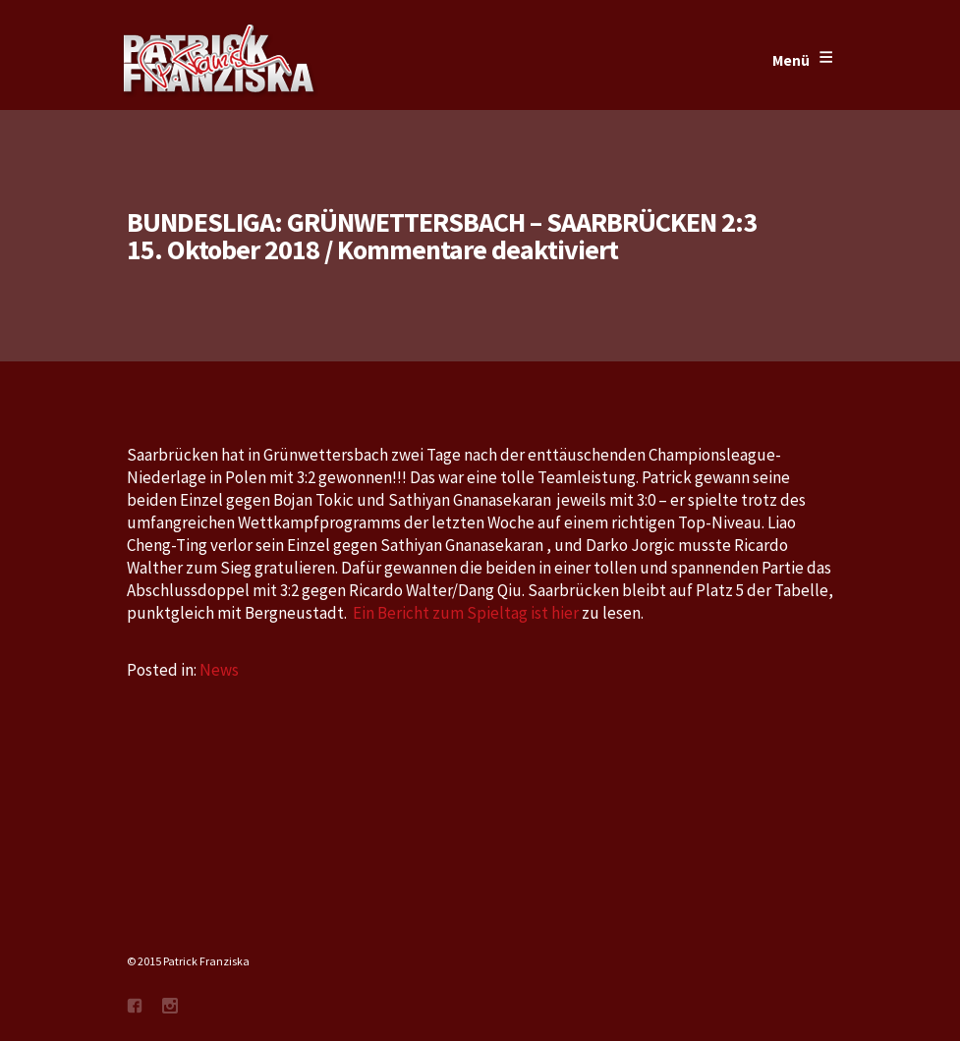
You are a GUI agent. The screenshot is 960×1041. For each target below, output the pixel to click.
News (219, 670)
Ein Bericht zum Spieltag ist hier (466, 613)
